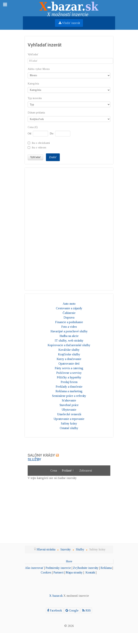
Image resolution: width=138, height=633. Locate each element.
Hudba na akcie (69, 336)
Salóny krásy (69, 423)
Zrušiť (53, 157)
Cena (54, 470)
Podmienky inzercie (58, 567)
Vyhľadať (33, 54)
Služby (34, 459)
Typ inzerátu (35, 98)
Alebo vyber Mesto (39, 69)
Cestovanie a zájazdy (69, 308)
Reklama (106, 567)
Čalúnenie (69, 312)
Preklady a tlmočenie (69, 386)
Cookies (46, 572)
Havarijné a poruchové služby (69, 331)
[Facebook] (54, 610)
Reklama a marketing (69, 391)
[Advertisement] (69, 228)
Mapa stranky (74, 572)
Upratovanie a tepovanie (69, 418)
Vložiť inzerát (69, 23)
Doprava (69, 317)
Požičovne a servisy (69, 372)
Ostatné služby (69, 428)
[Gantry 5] (69, 7)
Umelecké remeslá (69, 414)
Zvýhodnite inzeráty (85, 567)
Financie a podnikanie (69, 322)
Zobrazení (85, 470)
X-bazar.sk (56, 595)
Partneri (58, 572)
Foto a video (69, 326)
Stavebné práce (69, 405)
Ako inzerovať (34, 567)
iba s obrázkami (41, 142)
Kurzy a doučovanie (69, 359)
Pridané (67, 470)
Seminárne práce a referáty (69, 395)
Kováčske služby (69, 349)
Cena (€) (33, 127)
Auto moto (69, 303)
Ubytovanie (69, 409)
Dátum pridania (36, 112)
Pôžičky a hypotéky (69, 377)
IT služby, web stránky (69, 340)
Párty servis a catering (69, 368)
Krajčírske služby (69, 354)
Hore (69, 561)
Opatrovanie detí (69, 363)
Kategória (33, 83)
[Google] (72, 610)
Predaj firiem (69, 382)
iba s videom (39, 147)
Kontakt (90, 572)
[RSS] (86, 610)
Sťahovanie (69, 400)
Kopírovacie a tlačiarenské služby (69, 345)
